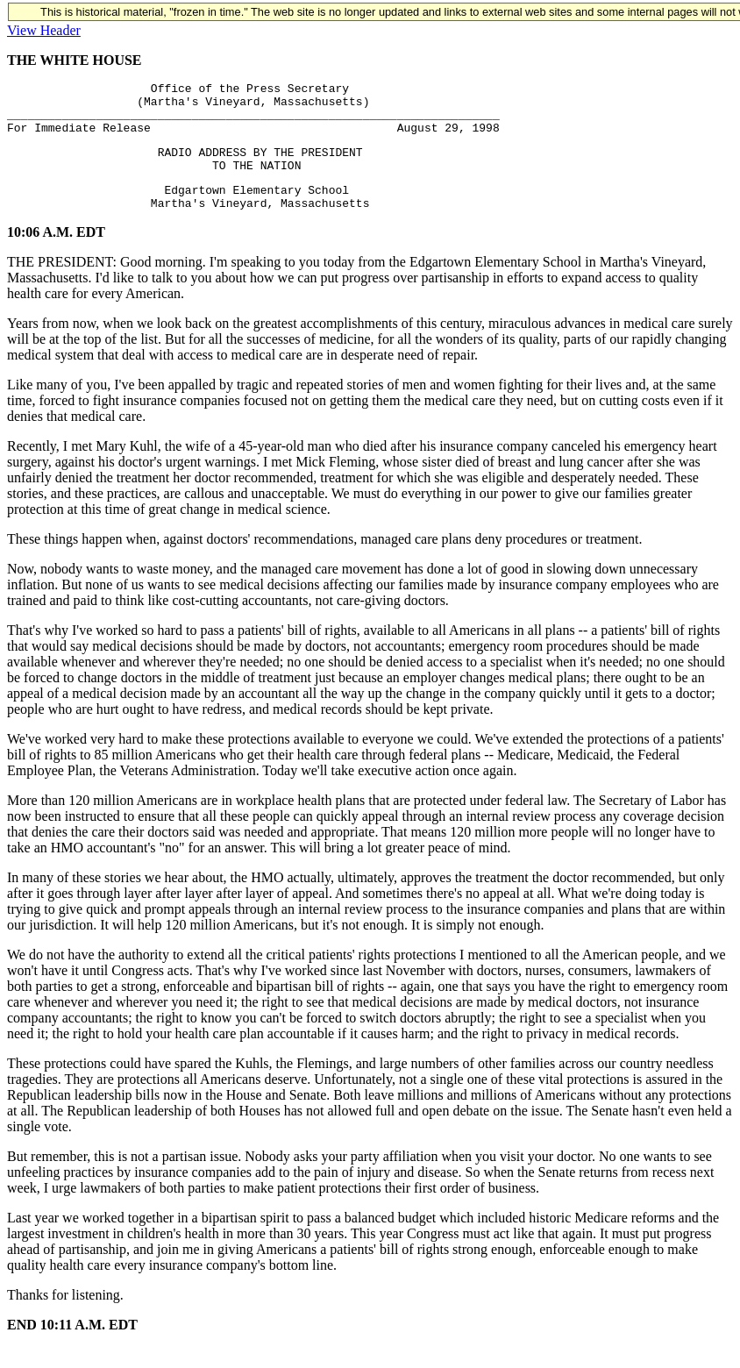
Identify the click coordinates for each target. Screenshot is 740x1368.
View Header (44, 30)
